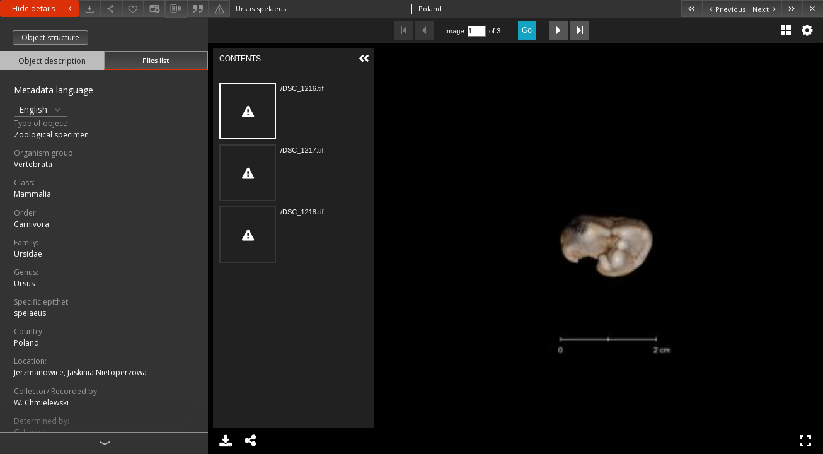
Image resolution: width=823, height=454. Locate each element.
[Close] (812, 8)
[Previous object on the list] (725, 8)
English (40, 109)
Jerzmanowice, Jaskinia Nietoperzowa (80, 372)
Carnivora (31, 224)
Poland (26, 342)
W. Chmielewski (41, 402)
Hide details (43, 8)
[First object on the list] (691, 8)
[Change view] (154, 8)
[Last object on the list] (791, 8)
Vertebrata (33, 164)
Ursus (24, 283)
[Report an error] (219, 8)
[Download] (89, 8)
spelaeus (30, 313)
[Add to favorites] (133, 8)
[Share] (111, 8)
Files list (155, 60)
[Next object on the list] (765, 8)
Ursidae (28, 253)
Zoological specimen (51, 134)
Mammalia (32, 194)
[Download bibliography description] (176, 9)
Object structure (50, 37)
